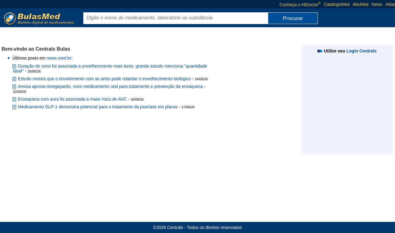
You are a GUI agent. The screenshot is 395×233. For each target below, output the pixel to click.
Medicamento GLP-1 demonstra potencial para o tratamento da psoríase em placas (98, 106)
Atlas (390, 4)
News (377, 4)
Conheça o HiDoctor (300, 4)
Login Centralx (362, 50)
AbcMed (360, 4)
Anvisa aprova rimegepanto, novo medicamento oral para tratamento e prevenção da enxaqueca (110, 86)
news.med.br (59, 58)
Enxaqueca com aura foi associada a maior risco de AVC (72, 99)
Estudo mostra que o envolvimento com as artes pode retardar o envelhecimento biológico (104, 78)
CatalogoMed (336, 4)
